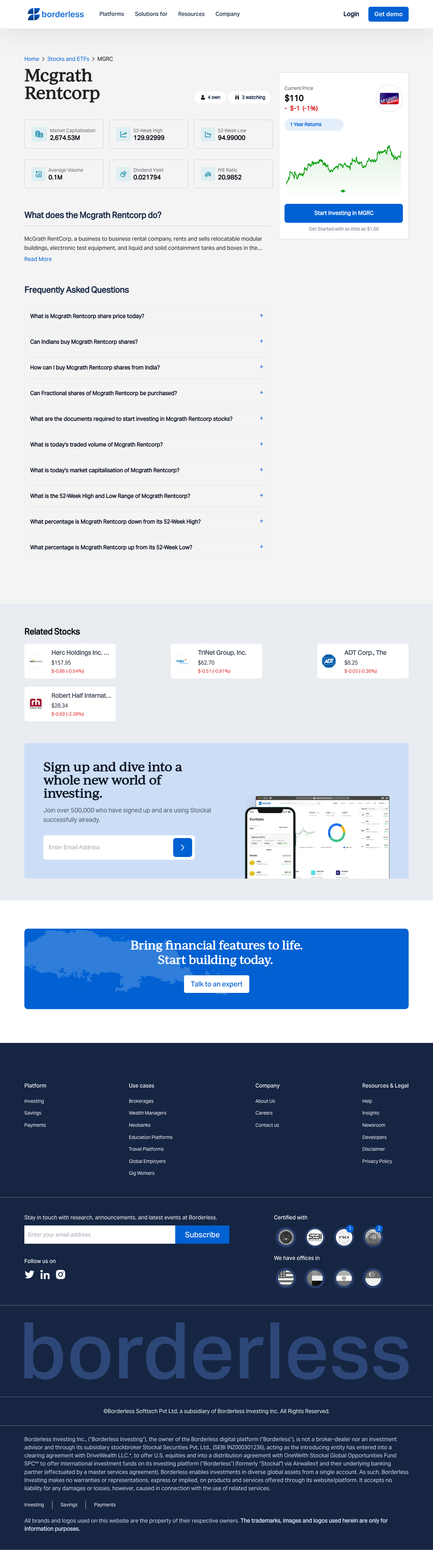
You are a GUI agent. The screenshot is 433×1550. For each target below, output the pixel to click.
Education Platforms (151, 1137)
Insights (370, 1113)
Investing (34, 1101)
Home (31, 59)
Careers (264, 1113)
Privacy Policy (377, 1161)
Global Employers (147, 1161)
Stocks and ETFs (68, 59)
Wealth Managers (147, 1113)
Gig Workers (142, 1173)
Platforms (111, 14)
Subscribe (202, 1234)
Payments (35, 1125)
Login (351, 14)
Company (227, 14)
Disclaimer (373, 1149)
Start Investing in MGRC (343, 213)
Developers (374, 1137)
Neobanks (140, 1125)
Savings (32, 1113)
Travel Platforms (146, 1149)
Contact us (267, 1125)
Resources (191, 14)
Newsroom (373, 1125)
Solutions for (151, 14)
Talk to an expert (217, 984)
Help (367, 1101)
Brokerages (141, 1101)
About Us (265, 1101)
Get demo (388, 14)
